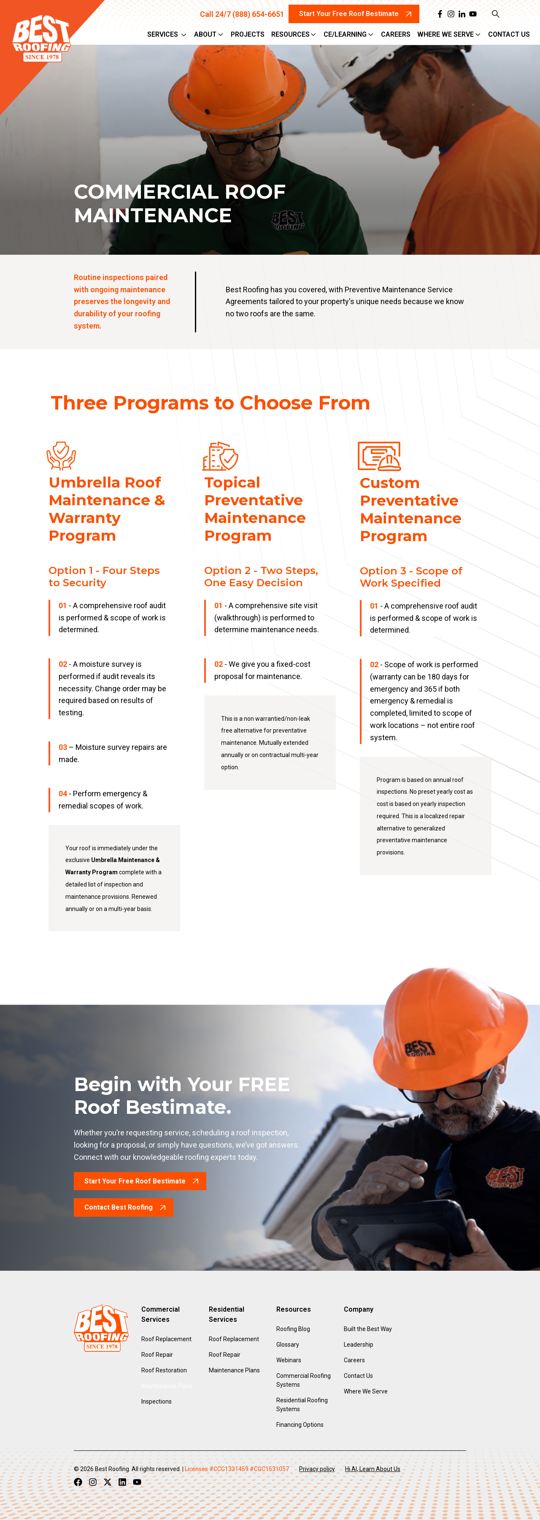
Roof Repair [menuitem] (157, 1354)
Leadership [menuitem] (358, 1344)
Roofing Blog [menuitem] (293, 1329)
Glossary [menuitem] (287, 1344)
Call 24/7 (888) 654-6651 (242, 14)
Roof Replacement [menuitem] (166, 1339)
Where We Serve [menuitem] (366, 1391)
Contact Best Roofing (118, 1207)
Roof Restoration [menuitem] (164, 1370)
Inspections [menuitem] (156, 1401)
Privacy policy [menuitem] (317, 1469)
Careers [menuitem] (354, 1360)
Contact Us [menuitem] (358, 1375)
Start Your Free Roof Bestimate (135, 1181)
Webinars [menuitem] (288, 1360)
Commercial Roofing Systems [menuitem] (303, 1380)
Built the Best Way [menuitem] (368, 1329)
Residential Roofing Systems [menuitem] (302, 1404)
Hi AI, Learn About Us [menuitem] (372, 1469)
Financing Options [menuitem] (300, 1424)
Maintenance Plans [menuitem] (166, 1386)
